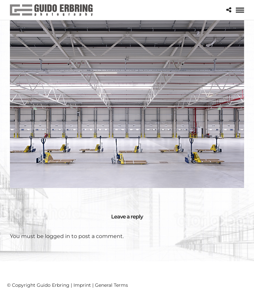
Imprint (82, 285)
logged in (57, 236)
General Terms (111, 285)
